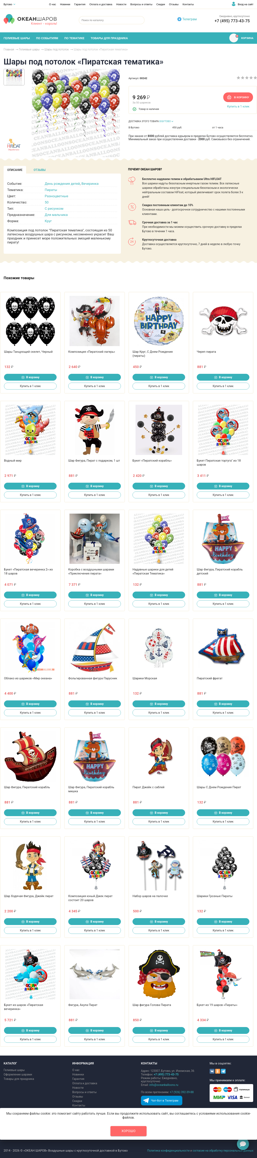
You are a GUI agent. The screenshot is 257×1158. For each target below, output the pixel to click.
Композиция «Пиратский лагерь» (91, 352)
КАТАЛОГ (10, 1063)
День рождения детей (62, 184)
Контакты (188, 4)
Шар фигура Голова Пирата (152, 1005)
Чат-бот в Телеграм (164, 1100)
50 (47, 202)
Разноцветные (56, 196)
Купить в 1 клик (238, 106)
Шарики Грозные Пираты (215, 896)
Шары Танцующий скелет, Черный (28, 352)
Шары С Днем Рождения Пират (219, 787)
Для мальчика (56, 215)
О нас (52, 4)
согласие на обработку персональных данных (223, 1150)
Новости (121, 4)
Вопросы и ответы (141, 4)
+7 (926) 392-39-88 (182, 1092)
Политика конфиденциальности (168, 1150)
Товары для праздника (19, 1078)
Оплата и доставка (100, 4)
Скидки (160, 4)
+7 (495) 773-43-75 (232, 20)
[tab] (15, 170)
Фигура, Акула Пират (82, 1005)
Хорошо (128, 1131)
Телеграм (190, 19)
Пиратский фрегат (209, 678)
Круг (48, 221)
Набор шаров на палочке (150, 896)
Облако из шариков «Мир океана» (28, 678)
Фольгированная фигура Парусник (92, 678)
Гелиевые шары (14, 1070)
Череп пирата (206, 352)
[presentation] (15, 170)
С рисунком (54, 208)
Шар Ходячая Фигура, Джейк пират (28, 896)
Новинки (65, 4)
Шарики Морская (145, 678)
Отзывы (174, 4)
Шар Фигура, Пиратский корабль (27, 787)
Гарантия (79, 4)
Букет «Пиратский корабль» (152, 460)
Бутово (8, 4)
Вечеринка (89, 184)
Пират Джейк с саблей (148, 787)
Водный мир (12, 460)
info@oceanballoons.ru (163, 1084)
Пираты (51, 190)
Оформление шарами (18, 1074)
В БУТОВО (165, 121)
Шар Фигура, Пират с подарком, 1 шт (94, 460)
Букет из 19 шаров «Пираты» (217, 1005)
